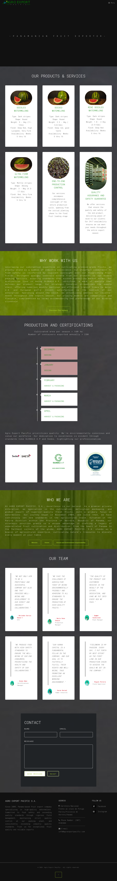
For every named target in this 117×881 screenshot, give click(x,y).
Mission (35, 542)
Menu (113, 3)
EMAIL (63, 729)
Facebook (99, 806)
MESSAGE (29, 741)
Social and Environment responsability (70, 542)
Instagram (100, 811)
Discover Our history (58, 310)
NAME (27, 729)
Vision (47, 542)
